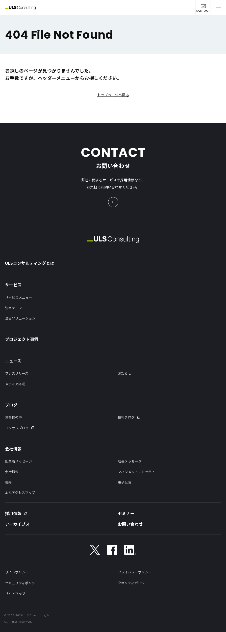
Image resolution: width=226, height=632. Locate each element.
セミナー (126, 513)
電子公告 (125, 482)
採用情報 (13, 513)
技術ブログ (126, 417)
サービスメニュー (18, 297)
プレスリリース (17, 373)
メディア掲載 (15, 383)
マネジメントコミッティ (136, 471)
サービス (13, 285)
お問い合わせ (130, 524)
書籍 (8, 482)
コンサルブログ (17, 427)
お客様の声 (13, 417)
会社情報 (13, 449)
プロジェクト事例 (21, 339)
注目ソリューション (20, 318)
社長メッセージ (130, 461)
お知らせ (125, 373)
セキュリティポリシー (22, 582)
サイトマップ (15, 593)
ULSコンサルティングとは (29, 263)
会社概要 (12, 471)
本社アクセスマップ (20, 492)
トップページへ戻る (113, 94)
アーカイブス (17, 524)
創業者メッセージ (18, 461)
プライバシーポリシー (135, 572)
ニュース (13, 361)
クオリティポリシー (133, 582)
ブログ (11, 405)
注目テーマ (13, 307)
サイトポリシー (17, 572)
